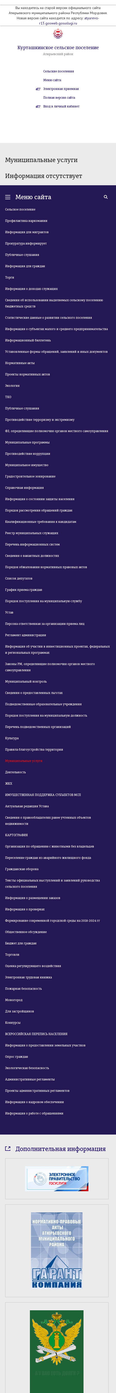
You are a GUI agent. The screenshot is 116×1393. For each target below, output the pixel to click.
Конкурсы (13, 1023)
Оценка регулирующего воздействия (33, 966)
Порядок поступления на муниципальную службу (43, 601)
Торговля (12, 954)
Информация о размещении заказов (32, 898)
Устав (9, 612)
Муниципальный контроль (26, 681)
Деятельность (15, 772)
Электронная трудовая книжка (28, 977)
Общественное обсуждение (26, 932)
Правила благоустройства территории (34, 749)
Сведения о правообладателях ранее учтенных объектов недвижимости (48, 821)
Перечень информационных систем (32, 544)
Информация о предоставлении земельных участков (45, 1045)
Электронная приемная (61, 89)
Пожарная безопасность (23, 989)
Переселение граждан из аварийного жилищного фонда (48, 858)
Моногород (13, 1000)
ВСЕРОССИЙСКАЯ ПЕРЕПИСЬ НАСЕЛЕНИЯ (36, 1034)
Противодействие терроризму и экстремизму (39, 420)
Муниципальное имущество (26, 465)
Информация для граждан (25, 266)
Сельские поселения (58, 71)
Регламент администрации (25, 635)
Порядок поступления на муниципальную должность (46, 715)
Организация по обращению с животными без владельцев (49, 846)
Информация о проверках (25, 909)
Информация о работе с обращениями (34, 1113)
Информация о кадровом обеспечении (34, 1102)
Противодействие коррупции (27, 454)
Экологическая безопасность (27, 1068)
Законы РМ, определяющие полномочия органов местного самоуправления (50, 667)
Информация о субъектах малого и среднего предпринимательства (56, 329)
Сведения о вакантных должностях (32, 556)
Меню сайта (52, 80)
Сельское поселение (20, 209)
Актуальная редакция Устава (27, 806)
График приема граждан (23, 590)
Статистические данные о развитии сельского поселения (48, 318)
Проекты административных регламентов (37, 1091)
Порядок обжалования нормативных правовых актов (46, 567)
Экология (12, 386)
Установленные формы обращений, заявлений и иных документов (56, 352)
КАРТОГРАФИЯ (16, 835)
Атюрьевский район (58, 54)
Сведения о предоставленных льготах (34, 693)
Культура (12, 738)
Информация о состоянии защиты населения (39, 499)
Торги (9, 277)
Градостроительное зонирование (30, 476)
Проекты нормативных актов (27, 374)
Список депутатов (18, 578)
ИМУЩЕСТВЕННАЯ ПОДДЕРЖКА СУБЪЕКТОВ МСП (43, 795)
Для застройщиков (19, 1011)
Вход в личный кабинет (61, 106)
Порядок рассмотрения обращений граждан (38, 510)
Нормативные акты (20, 363)
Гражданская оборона (21, 869)
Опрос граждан (16, 1057)
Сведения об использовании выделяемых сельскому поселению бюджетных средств (54, 303)
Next (108, 1328)
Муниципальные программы (27, 442)
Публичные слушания (22, 255)
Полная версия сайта (59, 97)
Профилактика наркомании (26, 221)
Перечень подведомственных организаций (38, 727)
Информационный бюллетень (28, 340)
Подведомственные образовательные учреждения (43, 704)
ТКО (8, 397)
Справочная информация (24, 488)
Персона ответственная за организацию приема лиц (45, 624)
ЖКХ (8, 783)
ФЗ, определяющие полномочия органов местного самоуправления (56, 431)
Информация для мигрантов (27, 232)
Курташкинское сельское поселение (58, 48)
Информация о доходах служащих (31, 289)
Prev (8, 1328)
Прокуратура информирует (26, 243)
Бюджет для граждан (21, 943)
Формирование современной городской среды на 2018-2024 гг (52, 920)
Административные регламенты (30, 1079)
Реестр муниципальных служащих (31, 533)
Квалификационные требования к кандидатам (40, 522)
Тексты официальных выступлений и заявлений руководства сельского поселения (52, 883)
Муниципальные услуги (24, 761)
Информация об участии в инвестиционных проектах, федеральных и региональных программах (57, 649)
